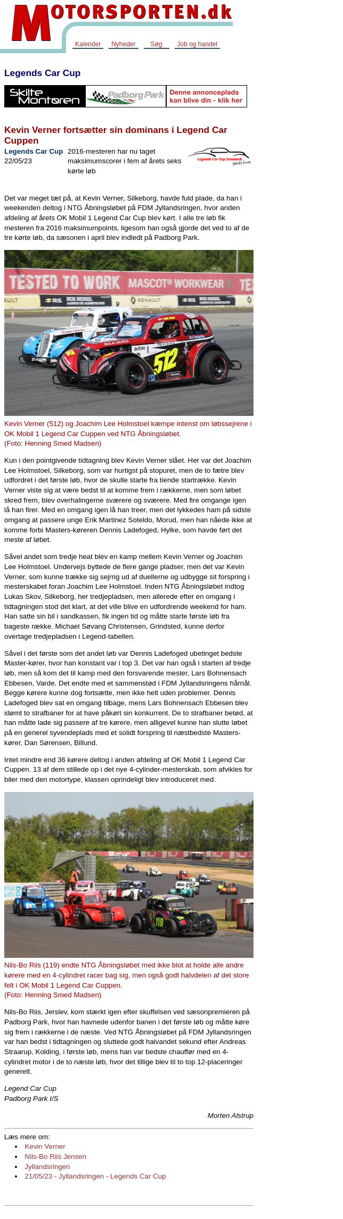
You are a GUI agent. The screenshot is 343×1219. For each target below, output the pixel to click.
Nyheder (123, 44)
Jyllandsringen (47, 1167)
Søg (156, 44)
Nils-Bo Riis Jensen (55, 1156)
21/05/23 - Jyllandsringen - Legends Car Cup (95, 1176)
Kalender (88, 44)
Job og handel (197, 44)
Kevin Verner (44, 1146)
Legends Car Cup (42, 73)
